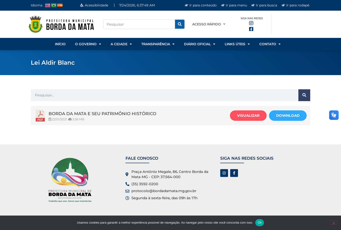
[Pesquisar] (179, 24)
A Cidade (121, 44)
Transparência (158, 44)
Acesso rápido (208, 24)
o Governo (88, 44)
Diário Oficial (199, 44)
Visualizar (248, 115)
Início (60, 44)
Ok (260, 222)
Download (288, 115)
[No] (333, 222)
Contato (270, 44)
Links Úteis (237, 44)
